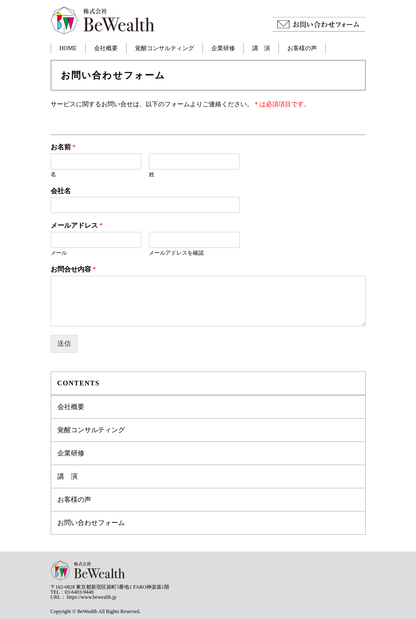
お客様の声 (302, 48)
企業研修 (223, 48)
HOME (68, 48)
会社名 (61, 190)
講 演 (261, 48)
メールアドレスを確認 (176, 253)
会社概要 (106, 48)
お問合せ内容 (73, 269)
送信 (64, 343)
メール (59, 253)
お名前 (63, 147)
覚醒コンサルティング (164, 48)
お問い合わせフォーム (91, 522)
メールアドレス (77, 225)
